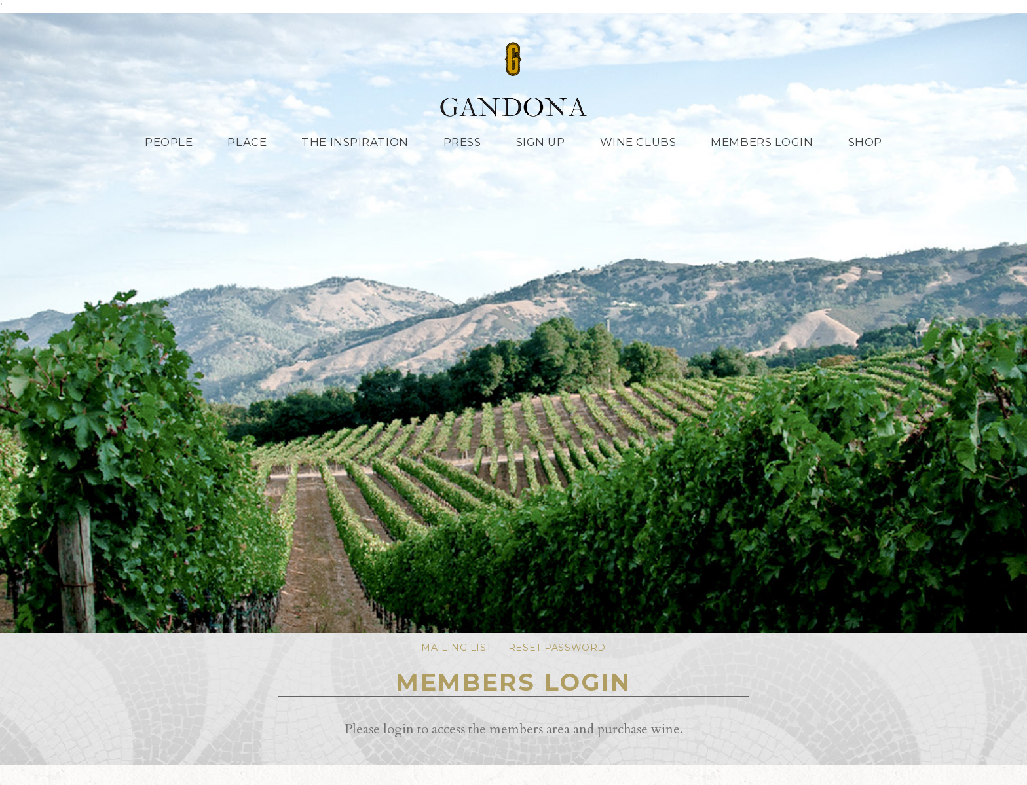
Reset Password (557, 647)
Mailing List (456, 647)
